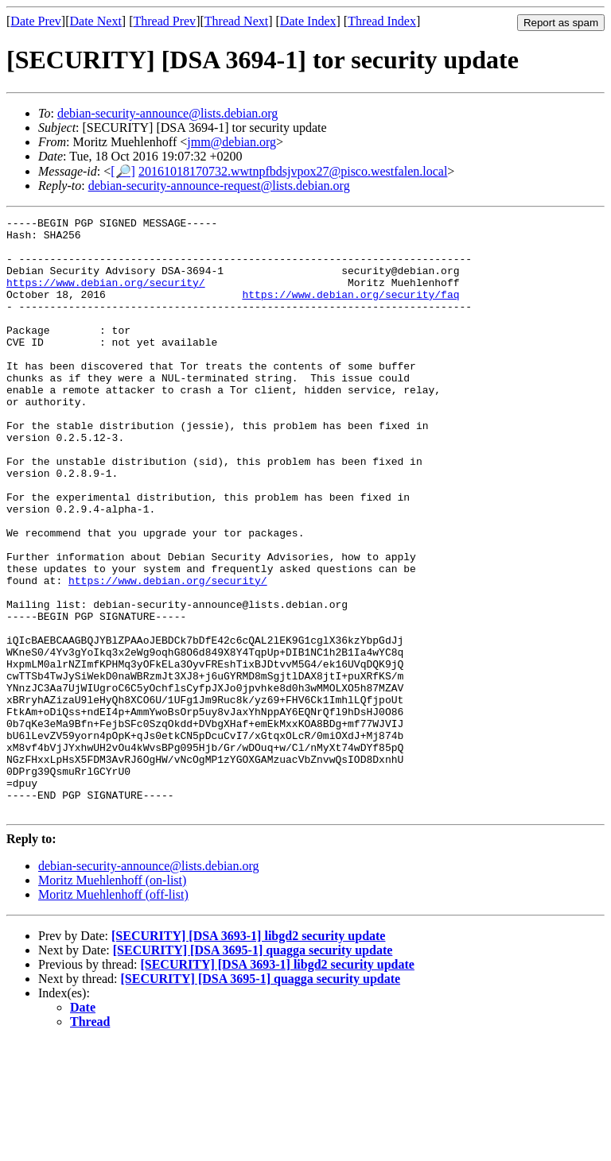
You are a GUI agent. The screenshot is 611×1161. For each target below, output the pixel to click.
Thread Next (236, 21)
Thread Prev (164, 21)
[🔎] (123, 171)
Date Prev (35, 21)
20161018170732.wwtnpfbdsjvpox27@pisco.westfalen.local (292, 171)
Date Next (96, 21)
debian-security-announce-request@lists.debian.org (219, 185)
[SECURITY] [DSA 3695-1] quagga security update (253, 1069)
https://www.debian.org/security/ (105, 296)
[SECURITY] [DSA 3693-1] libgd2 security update (248, 1055)
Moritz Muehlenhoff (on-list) (112, 999)
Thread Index (382, 21)
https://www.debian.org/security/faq (350, 311)
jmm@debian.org (231, 142)
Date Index (308, 21)
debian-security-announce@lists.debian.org (167, 113)
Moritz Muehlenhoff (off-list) (113, 1013)
